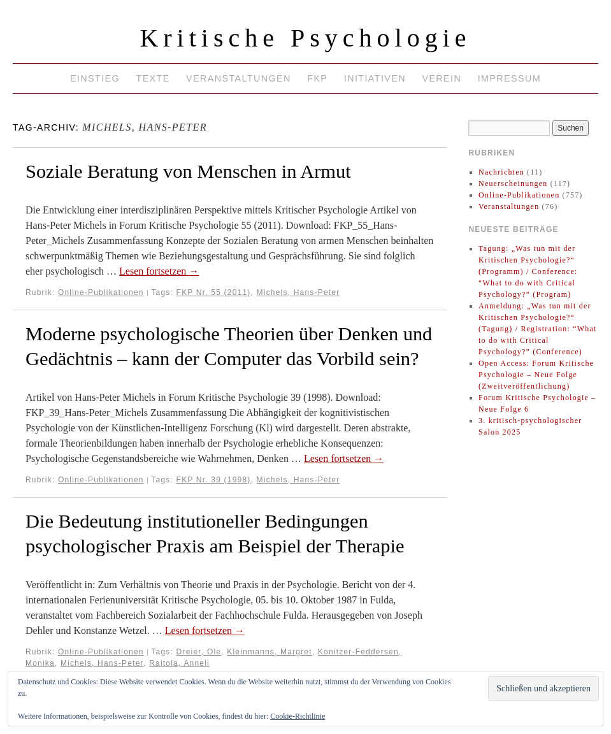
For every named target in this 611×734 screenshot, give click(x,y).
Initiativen (375, 78)
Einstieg (95, 78)
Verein (441, 78)
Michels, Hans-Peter (298, 292)
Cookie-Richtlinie (297, 716)
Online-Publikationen (101, 292)
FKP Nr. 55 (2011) (213, 292)
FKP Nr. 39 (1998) (213, 479)
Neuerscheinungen (513, 183)
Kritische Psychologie (305, 38)
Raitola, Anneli (179, 663)
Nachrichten (501, 172)
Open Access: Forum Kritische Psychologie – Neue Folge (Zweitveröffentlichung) (536, 375)
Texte (152, 78)
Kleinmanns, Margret (269, 651)
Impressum (509, 78)
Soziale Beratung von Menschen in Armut (188, 171)
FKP (317, 78)
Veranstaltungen (238, 78)
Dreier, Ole (199, 651)
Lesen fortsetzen (159, 271)
